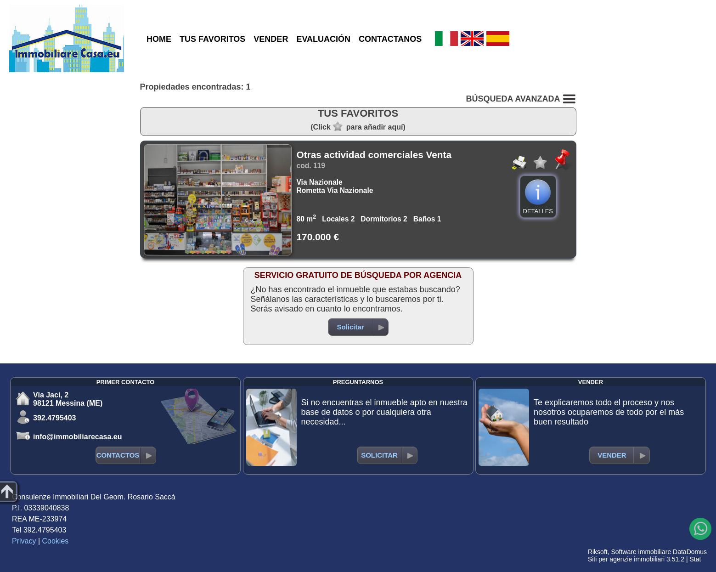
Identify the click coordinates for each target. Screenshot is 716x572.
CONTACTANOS (390, 39)
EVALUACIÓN (323, 39)
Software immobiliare (641, 551)
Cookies (55, 541)
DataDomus (690, 551)
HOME (159, 39)
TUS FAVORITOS (212, 39)
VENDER (271, 39)
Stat (695, 559)
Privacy (24, 541)
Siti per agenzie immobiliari (626, 559)
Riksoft (598, 551)
